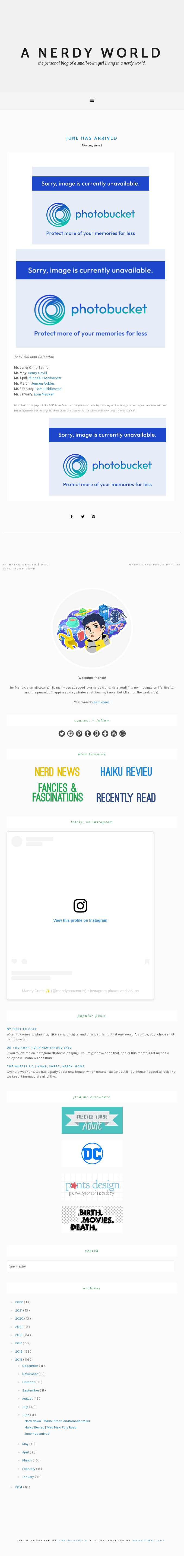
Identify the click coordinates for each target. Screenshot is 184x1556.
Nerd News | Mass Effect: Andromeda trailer (57, 1421)
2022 (19, 1302)
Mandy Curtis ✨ (36, 991)
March (27, 1460)
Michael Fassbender (45, 378)
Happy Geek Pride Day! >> (155, 564)
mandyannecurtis (70, 991)
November (30, 1374)
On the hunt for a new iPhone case (39, 1047)
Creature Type (149, 1540)
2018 (19, 1335)
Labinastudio (73, 1540)
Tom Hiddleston (48, 389)
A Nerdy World (92, 53)
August (27, 1398)
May (25, 1444)
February (29, 1469)
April (26, 1452)
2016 (19, 1351)
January (28, 1477)
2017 (19, 1343)
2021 (19, 1310)
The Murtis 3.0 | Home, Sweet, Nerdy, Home (45, 1066)
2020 (19, 1318)
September (31, 1390)
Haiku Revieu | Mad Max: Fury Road (51, 1427)
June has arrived (37, 1434)
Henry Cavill (37, 373)
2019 (19, 1327)
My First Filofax (22, 1029)
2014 (19, 1487)
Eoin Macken (44, 394)
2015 (19, 1360)
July (25, 1407)
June (26, 1415)
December (30, 1366)
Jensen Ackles (43, 383)
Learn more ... (101, 702)
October (28, 1382)
